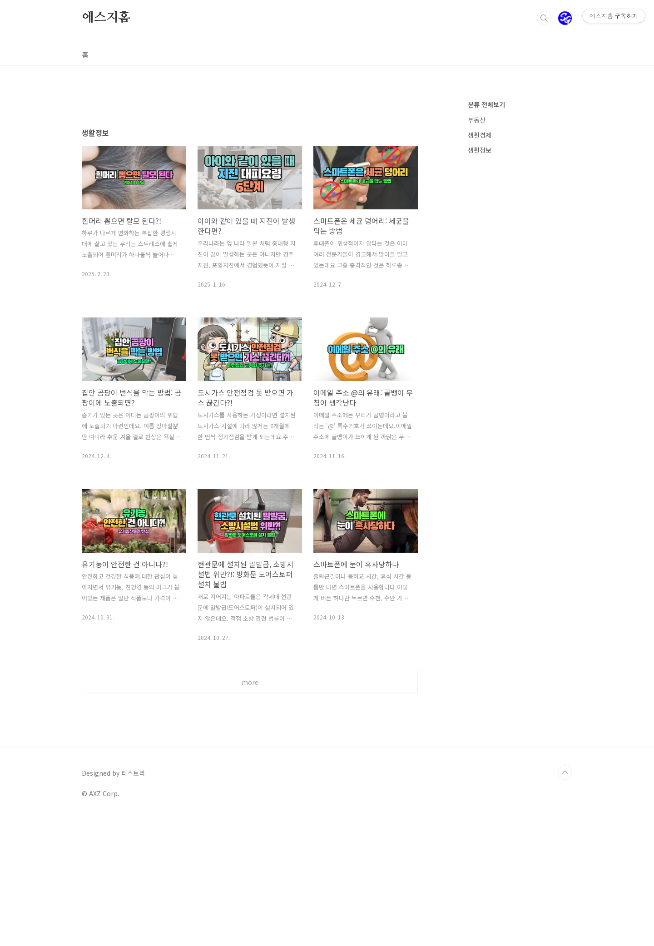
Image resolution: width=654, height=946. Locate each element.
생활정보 (479, 149)
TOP (565, 899)
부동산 (477, 119)
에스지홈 (106, 17)
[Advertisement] (250, 175)
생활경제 (479, 134)
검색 (544, 18)
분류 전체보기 (486, 104)
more (250, 809)
